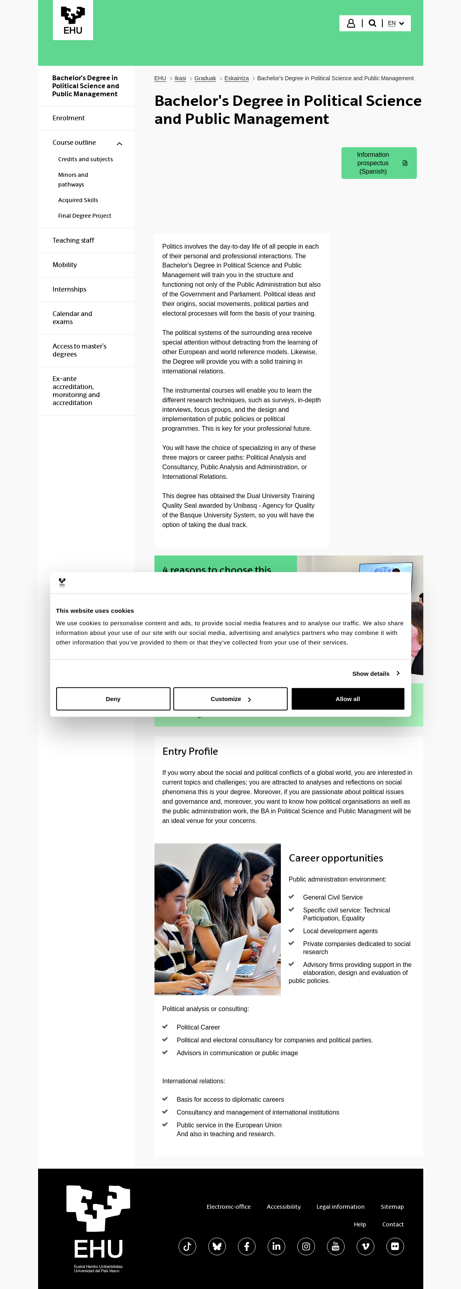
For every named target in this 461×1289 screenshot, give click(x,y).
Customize (231, 698)
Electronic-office (229, 1207)
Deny (113, 698)
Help (360, 1224)
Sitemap (392, 1207)
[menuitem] (396, 23)
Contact (393, 1224)
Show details (371, 673)
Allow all (348, 698)
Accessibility (284, 1207)
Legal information (341, 1207)
